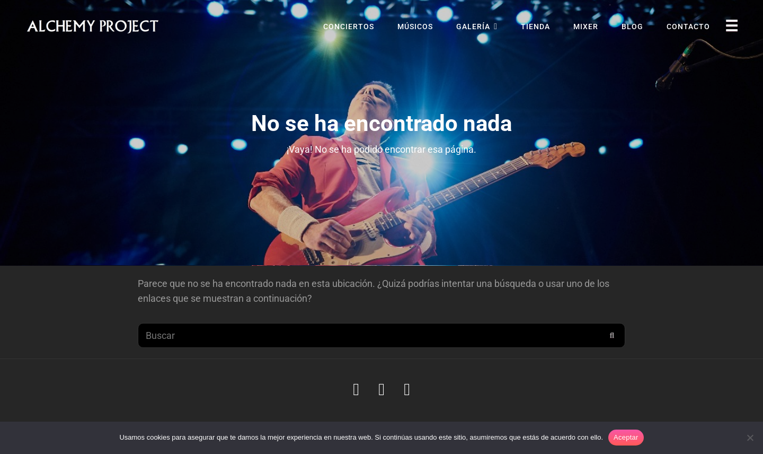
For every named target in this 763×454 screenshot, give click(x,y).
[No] (749, 437)
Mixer (585, 26)
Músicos (415, 26)
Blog (632, 26)
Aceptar (626, 437)
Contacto (688, 26)
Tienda (535, 26)
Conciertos (348, 26)
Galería (473, 26)
